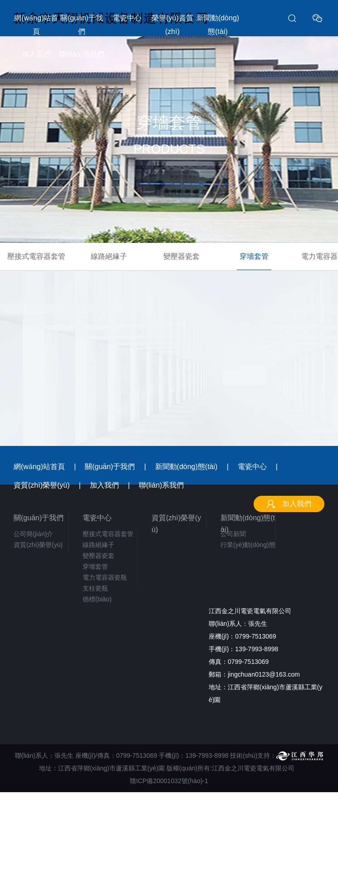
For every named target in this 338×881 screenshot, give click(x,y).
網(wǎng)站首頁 (36, 24)
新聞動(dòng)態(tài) (217, 24)
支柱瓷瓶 (95, 588)
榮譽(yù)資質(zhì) (172, 24)
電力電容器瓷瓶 (105, 577)
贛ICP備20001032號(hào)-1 (169, 780)
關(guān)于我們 (81, 24)
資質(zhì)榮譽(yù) (42, 485)
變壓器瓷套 (181, 256)
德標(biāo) (97, 599)
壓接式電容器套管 (36, 256)
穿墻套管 (254, 256)
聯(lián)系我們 (81, 54)
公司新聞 (233, 533)
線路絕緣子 (109, 256)
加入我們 (36, 54)
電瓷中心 (127, 18)
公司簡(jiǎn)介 (33, 533)
